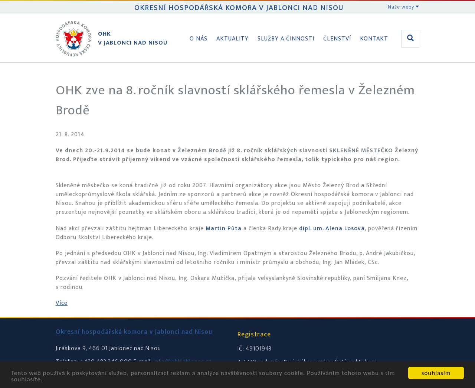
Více (62, 303)
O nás (198, 39)
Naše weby (403, 7)
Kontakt (374, 39)
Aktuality (232, 39)
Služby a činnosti (286, 39)
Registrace (254, 334)
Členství (337, 39)
